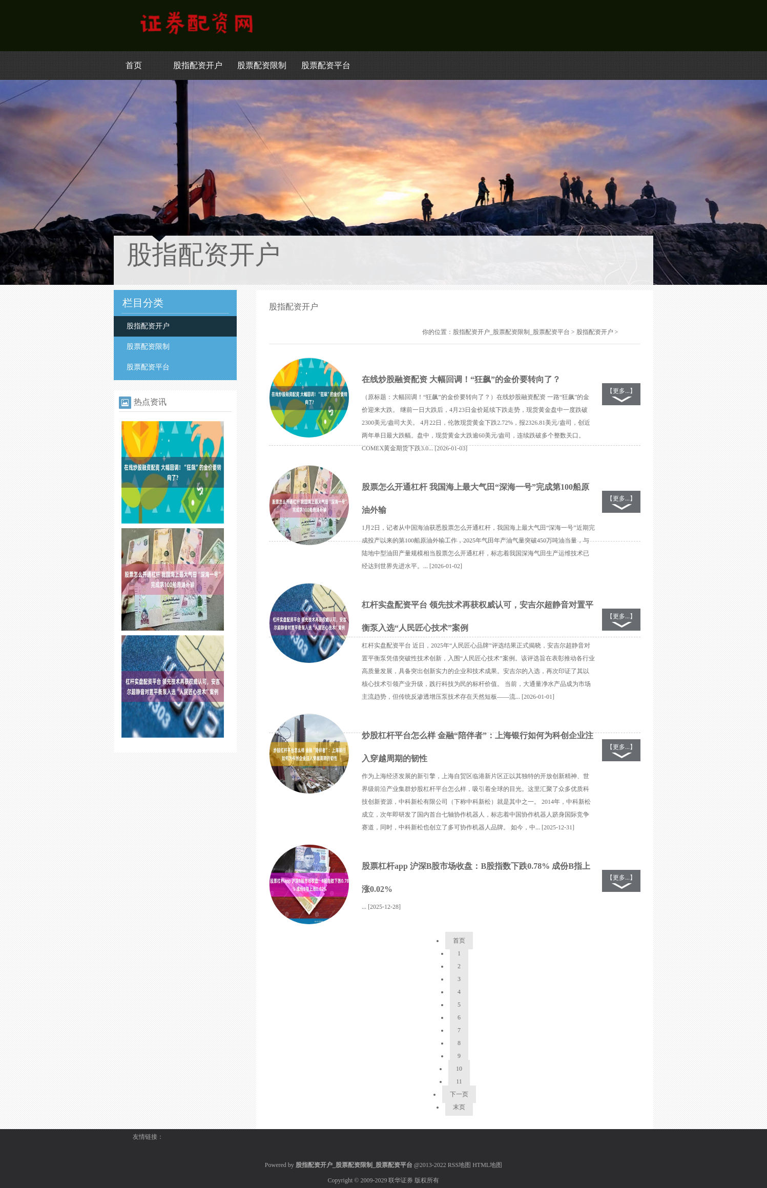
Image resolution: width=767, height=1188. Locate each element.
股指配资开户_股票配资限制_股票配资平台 (511, 332)
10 (459, 1068)
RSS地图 (459, 1165)
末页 (459, 1107)
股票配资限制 (261, 65)
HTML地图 (487, 1165)
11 (459, 1081)
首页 (134, 65)
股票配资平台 (325, 65)
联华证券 (400, 1180)
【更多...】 (621, 390)
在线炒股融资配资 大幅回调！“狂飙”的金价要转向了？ (461, 379)
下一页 (459, 1094)
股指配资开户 (197, 65)
